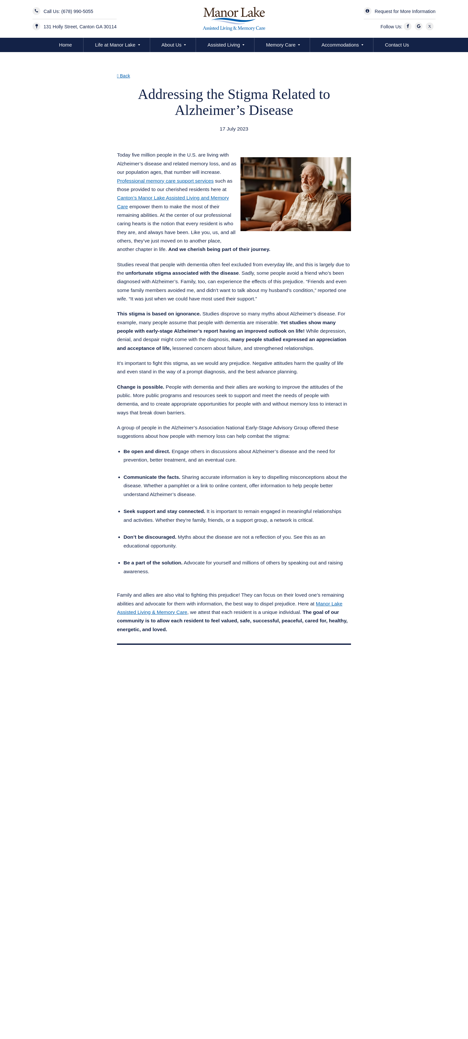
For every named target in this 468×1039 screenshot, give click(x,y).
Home (65, 45)
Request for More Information (405, 11)
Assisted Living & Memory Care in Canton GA (177, 137)
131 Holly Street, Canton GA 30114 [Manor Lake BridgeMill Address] (80, 26)
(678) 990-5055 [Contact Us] (77, 11)
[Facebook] (408, 26)
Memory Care (280, 45)
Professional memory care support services (165, 181)
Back (123, 75)
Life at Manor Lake (115, 45)
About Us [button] (172, 45)
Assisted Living (223, 45)
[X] (431, 26)
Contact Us (397, 45)
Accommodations (340, 45)
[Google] (419, 26)
